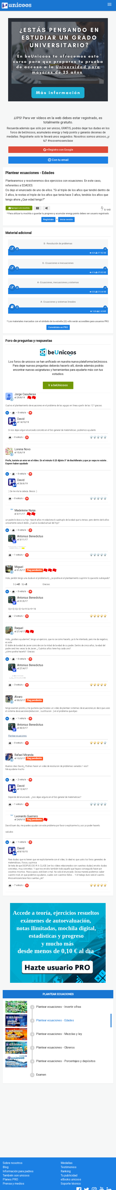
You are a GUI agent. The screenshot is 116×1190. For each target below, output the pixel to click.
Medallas (66, 1163)
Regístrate (48, 219)
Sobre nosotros (12, 1163)
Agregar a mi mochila (18, 208)
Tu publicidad (69, 1175)
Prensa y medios (13, 1183)
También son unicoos (16, 1175)
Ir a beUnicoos (58, 385)
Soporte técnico (71, 1183)
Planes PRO (10, 1179)
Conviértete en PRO (58, 327)
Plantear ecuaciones (17, 736)
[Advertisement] (58, 1112)
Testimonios (68, 1167)
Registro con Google (58, 149)
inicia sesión (66, 219)
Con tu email (58, 160)
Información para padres (18, 1171)
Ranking (66, 1171)
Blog (5, 1167)
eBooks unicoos (71, 1179)
